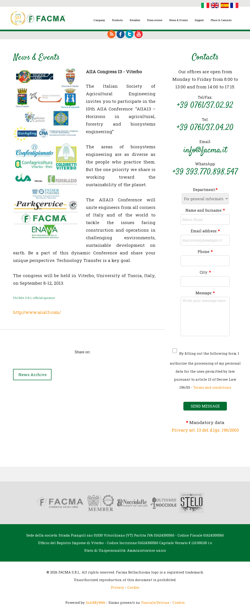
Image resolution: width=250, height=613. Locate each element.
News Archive (34, 374)
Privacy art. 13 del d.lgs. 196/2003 (205, 430)
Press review (154, 20)
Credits (178, 602)
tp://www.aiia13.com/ (41, 312)
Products (117, 20)
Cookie (133, 587)
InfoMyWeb (95, 602)
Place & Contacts (221, 20)
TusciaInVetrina (155, 602)
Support (199, 20)
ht (15, 312)
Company (99, 20)
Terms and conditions (212, 387)
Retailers (135, 20)
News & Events (178, 20)
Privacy (117, 587)
